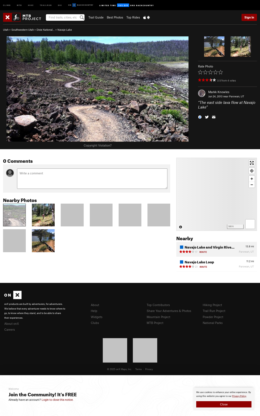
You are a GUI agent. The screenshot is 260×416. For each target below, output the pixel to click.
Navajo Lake (64, 29)
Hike (31, 5)
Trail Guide (96, 17)
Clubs (95, 323)
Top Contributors (158, 305)
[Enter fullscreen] (252, 163)
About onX (11, 323)
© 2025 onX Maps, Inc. (119, 369)
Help (94, 311)
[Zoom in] (252, 179)
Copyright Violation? (98, 145)
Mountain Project (158, 317)
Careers (9, 329)
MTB (19, 5)
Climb (7, 5)
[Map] (217, 194)
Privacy (149, 369)
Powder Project (213, 317)
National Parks (213, 323)
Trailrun (46, 5)
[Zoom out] (252, 185)
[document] (223, 398)
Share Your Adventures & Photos (169, 311)
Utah (6, 29)
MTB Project (155, 323)
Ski (60, 5)
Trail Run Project (214, 311)
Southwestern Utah (22, 29)
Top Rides (133, 17)
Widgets (96, 317)
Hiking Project (212, 305)
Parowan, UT (236, 96)
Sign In (249, 17)
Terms (138, 369)
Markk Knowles (218, 92)
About (95, 305)
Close (224, 404)
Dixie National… (46, 29)
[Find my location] (252, 171)
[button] (200, 116)
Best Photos (115, 17)
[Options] (250, 224)
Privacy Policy (239, 396)
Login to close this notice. (58, 399)
